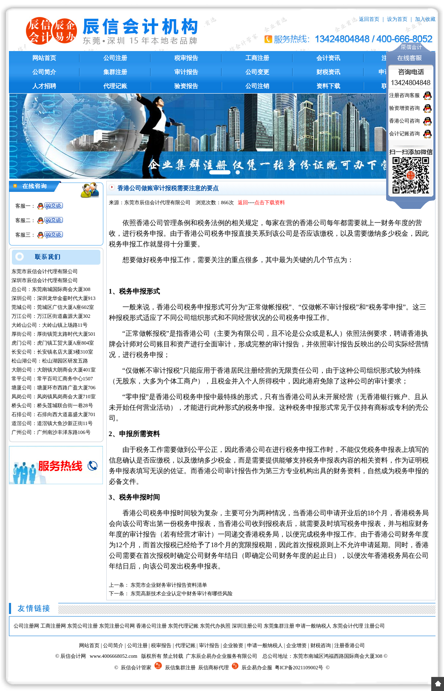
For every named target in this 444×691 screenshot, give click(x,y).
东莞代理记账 (183, 626)
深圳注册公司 (247, 626)
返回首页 (369, 19)
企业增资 (296, 645)
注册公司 (374, 626)
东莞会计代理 (348, 626)
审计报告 (186, 72)
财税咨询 (320, 645)
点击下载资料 (269, 203)
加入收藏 (425, 19)
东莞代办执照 (215, 626)
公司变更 (257, 72)
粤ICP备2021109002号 (299, 668)
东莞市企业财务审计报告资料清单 (169, 585)
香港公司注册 (151, 626)
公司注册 (115, 58)
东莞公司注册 (82, 626)
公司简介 (44, 72)
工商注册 (257, 58)
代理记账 (115, 86)
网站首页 (44, 58)
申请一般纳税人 (313, 626)
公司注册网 (26, 626)
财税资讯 (328, 72)
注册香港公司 (349, 645)
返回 (243, 203)
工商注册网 (53, 626)
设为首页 (397, 19)
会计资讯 (328, 58)
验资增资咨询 (404, 108)
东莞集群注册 (279, 626)
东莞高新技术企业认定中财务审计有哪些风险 (182, 594)
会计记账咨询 (404, 134)
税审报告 (186, 58)
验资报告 (186, 86)
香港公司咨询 (404, 121)
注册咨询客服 (404, 95)
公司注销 (257, 86)
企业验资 (233, 645)
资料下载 (328, 86)
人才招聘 (44, 86)
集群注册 (115, 72)
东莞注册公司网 (117, 626)
